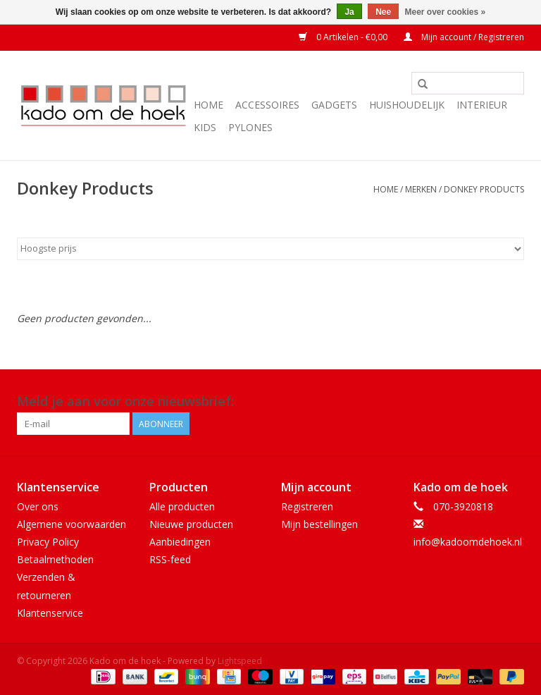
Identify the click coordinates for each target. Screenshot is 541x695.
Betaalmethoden (55, 559)
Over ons (37, 506)
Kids (205, 127)
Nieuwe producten (191, 524)
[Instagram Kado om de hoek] (513, 401)
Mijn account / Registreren (464, 37)
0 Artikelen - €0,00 (344, 37)
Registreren (307, 506)
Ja (349, 12)
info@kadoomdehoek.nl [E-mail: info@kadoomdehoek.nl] (467, 541)
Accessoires (267, 104)
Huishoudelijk (406, 104)
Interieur (481, 104)
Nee (383, 12)
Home (208, 104)
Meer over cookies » (445, 12)
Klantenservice (50, 613)
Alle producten (182, 506)
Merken (421, 189)
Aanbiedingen (180, 541)
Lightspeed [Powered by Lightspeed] (240, 661)
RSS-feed (170, 559)
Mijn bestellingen (319, 524)
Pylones (250, 127)
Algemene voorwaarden (71, 524)
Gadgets (334, 104)
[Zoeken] (467, 83)
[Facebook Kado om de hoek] (487, 401)
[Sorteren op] (270, 249)
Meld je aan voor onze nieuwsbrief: (125, 401)
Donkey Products (484, 189)
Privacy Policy (48, 541)
